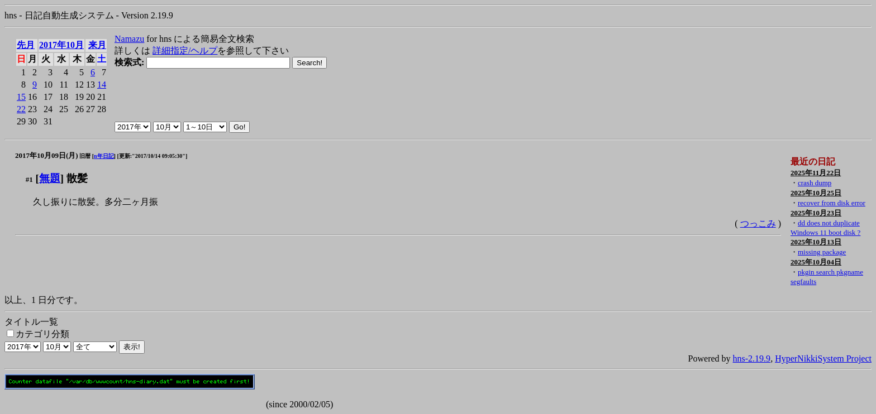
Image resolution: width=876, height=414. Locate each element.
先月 (26, 45)
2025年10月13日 (816, 242)
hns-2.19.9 (752, 358)
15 (21, 97)
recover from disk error (831, 203)
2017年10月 (61, 45)
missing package (822, 252)
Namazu (129, 39)
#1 (29, 179)
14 (101, 84)
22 (21, 109)
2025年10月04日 (816, 262)
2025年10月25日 (816, 193)
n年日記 (104, 156)
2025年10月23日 (816, 213)
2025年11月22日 (816, 173)
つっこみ (758, 223)
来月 (97, 45)
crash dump (814, 183)
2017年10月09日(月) (46, 155)
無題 (49, 178)
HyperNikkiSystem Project (823, 358)
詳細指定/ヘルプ (185, 50)
